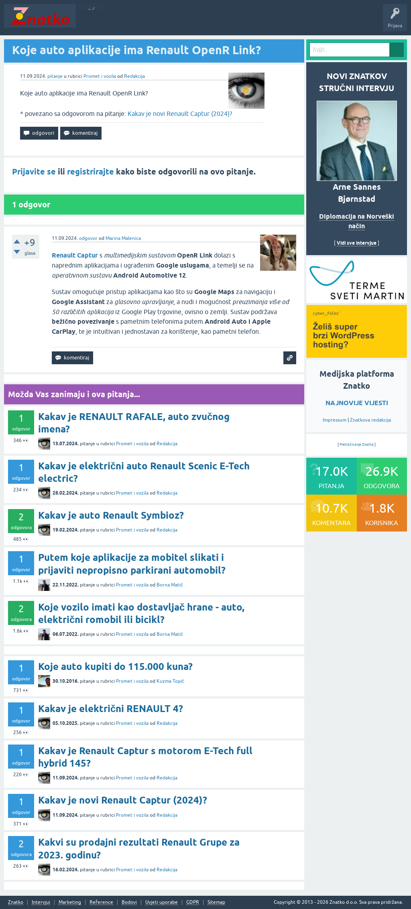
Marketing (70, 902)
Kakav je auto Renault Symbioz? (111, 515)
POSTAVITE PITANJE (198, 21)
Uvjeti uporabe (161, 902)
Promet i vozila (99, 76)
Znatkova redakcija (370, 420)
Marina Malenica (123, 238)
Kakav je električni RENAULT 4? (110, 708)
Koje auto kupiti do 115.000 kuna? (115, 666)
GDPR (192, 902)
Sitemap (216, 902)
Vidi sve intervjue (356, 243)
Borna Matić (170, 585)
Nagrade (283, 21)
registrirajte (90, 172)
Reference (101, 902)
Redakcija (134, 76)
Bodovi (129, 902)
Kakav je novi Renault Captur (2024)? (180, 113)
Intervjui (41, 902)
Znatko (15, 902)
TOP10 (258, 21)
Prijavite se (34, 172)
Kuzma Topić (170, 681)
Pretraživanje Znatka (357, 444)
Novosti (90, 21)
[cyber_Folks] (356, 300)
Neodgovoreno (123, 21)
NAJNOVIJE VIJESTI (357, 403)
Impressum (334, 420)
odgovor (88, 238)
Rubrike (157, 21)
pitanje (55, 76)
